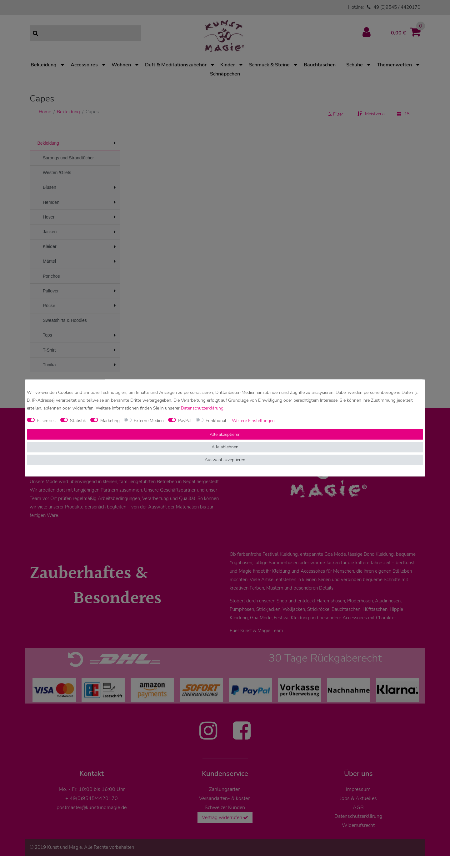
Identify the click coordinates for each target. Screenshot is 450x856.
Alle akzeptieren (225, 434)
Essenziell (46, 421)
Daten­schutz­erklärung (202, 408)
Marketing (110, 421)
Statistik (78, 421)
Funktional (216, 421)
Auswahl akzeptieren (225, 460)
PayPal (185, 421)
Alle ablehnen (225, 447)
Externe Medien (149, 421)
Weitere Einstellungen (253, 421)
